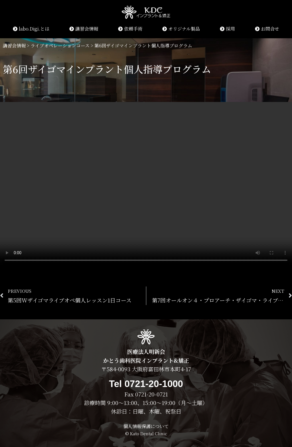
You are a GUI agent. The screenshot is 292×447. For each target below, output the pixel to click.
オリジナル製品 (181, 28)
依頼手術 (130, 28)
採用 (227, 28)
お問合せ (267, 28)
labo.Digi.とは (31, 28)
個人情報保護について (146, 426)
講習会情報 (83, 28)
